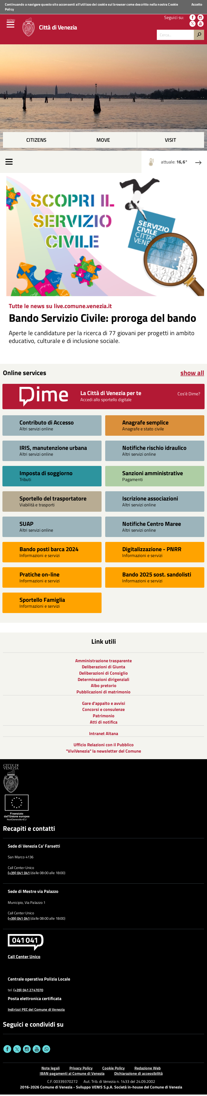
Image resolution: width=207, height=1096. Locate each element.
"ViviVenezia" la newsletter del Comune (103, 752)
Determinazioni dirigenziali (103, 681)
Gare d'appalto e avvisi (103, 704)
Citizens (36, 141)
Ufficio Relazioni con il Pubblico (104, 746)
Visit (170, 141)
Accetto (196, 4)
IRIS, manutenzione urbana (53, 448)
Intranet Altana (103, 735)
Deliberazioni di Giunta (103, 668)
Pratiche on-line (39, 575)
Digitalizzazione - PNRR (151, 550)
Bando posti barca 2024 (48, 550)
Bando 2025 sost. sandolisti (156, 575)
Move (103, 141)
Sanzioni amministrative (152, 474)
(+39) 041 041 (19, 874)
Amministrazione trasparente (103, 662)
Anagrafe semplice (145, 423)
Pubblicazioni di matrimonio (103, 693)
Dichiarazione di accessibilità (138, 1075)
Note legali (50, 1069)
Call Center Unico (24, 958)
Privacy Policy (81, 1069)
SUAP (26, 524)
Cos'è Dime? (189, 395)
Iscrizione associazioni (150, 499)
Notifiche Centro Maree (151, 524)
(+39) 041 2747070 (28, 991)
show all (192, 374)
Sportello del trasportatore (52, 499)
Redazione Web (147, 1069)
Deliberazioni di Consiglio (103, 674)
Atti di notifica (103, 723)
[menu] (11, 27)
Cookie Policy (113, 1069)
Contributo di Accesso (46, 423)
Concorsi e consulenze (103, 711)
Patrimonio (103, 717)
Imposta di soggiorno (46, 474)
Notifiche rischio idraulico (154, 448)
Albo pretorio (103, 687)
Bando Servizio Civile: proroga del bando (102, 319)
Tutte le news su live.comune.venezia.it (60, 307)
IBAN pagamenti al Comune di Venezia (72, 1075)
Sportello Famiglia (42, 600)
